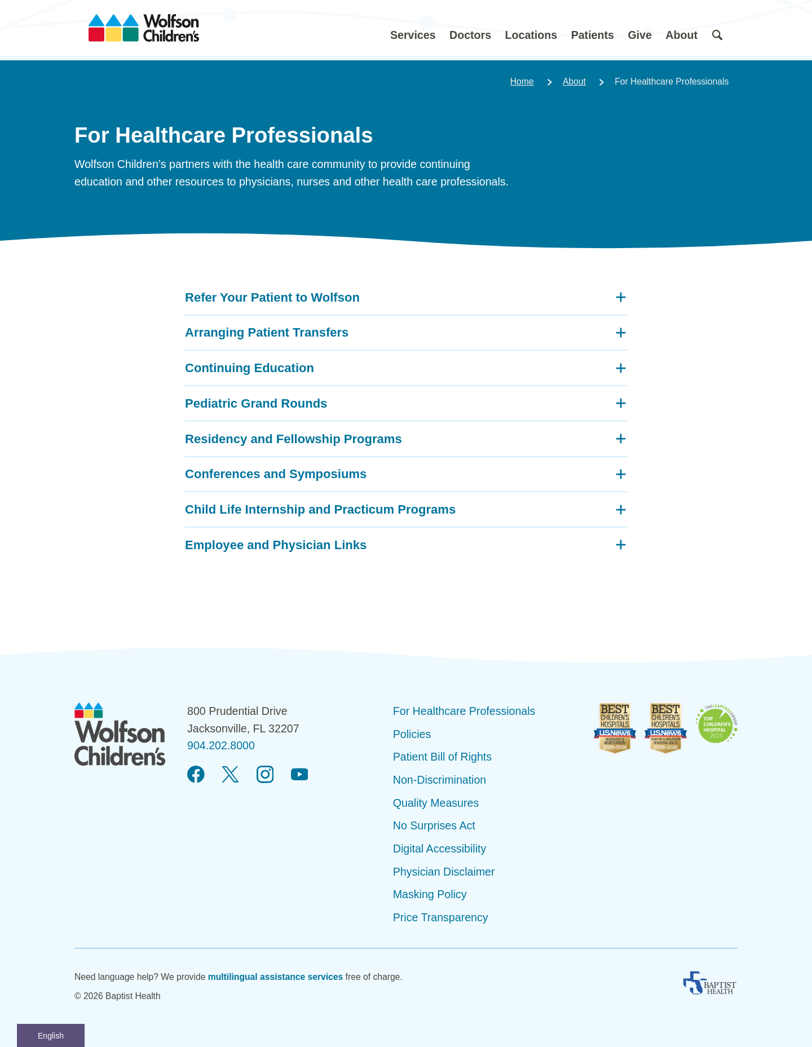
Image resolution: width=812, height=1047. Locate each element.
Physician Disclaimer (444, 871)
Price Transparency (440, 917)
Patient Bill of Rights (442, 756)
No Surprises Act (434, 825)
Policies (412, 734)
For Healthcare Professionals (464, 711)
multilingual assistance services (275, 977)
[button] (413, 28)
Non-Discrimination (440, 780)
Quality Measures (436, 803)
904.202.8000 (221, 745)
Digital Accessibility (440, 848)
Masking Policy (430, 894)
